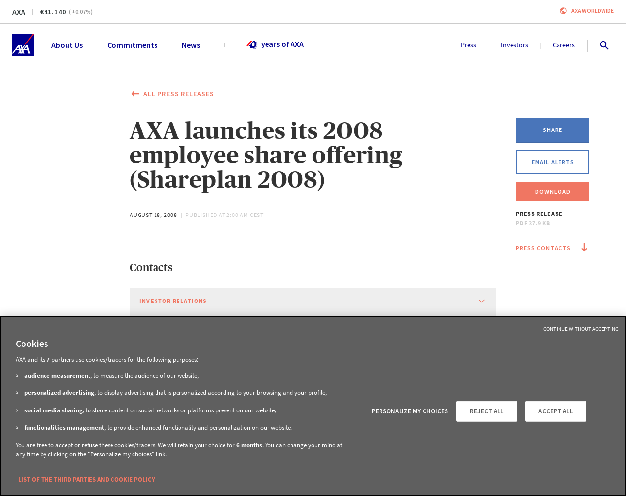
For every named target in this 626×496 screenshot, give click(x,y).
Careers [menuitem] (564, 45)
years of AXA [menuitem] (275, 45)
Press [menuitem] (468, 45)
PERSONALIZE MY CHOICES (410, 411)
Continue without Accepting (581, 328)
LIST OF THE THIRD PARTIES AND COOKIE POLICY (86, 479)
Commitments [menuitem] (132, 45)
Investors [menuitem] (514, 45)
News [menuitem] (191, 45)
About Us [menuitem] (67, 45)
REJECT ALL (486, 411)
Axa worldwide (592, 10)
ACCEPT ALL (555, 411)
